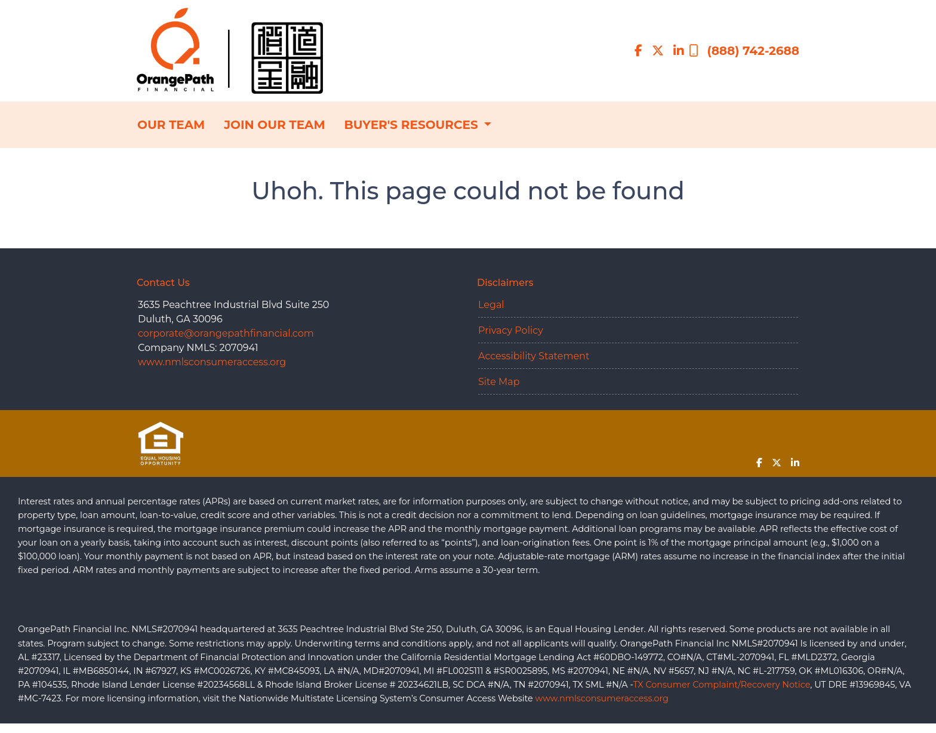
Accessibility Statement (533, 356)
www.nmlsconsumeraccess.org (212, 362)
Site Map (499, 381)
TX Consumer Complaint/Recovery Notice (721, 684)
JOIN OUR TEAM (274, 125)
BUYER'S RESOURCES (412, 125)
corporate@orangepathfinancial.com (226, 333)
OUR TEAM (171, 125)
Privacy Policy (510, 330)
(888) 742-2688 (744, 51)
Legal (491, 304)
